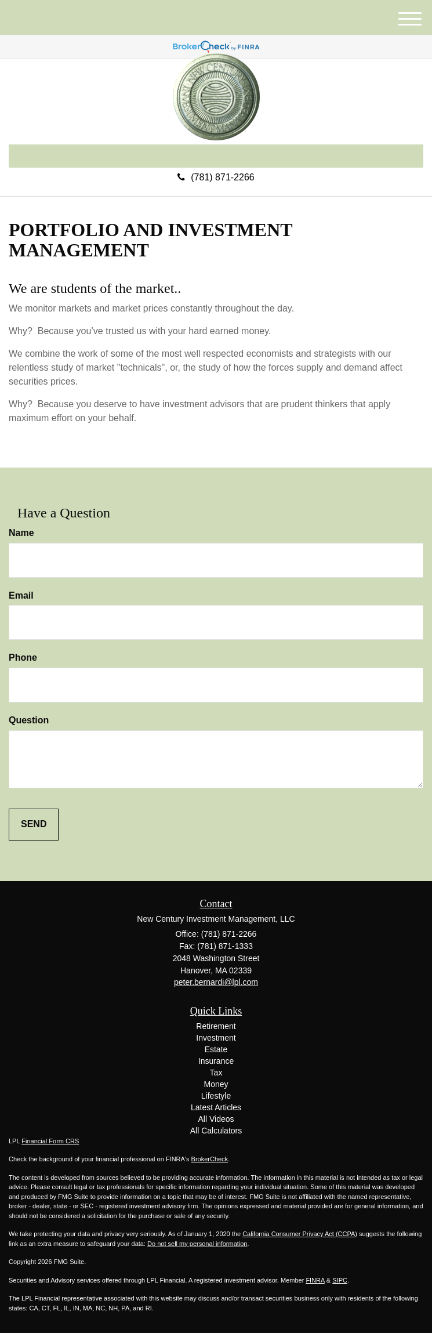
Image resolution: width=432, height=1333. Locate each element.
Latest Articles (216, 1107)
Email (21, 595)
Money (216, 1084)
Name (21, 533)
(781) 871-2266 (215, 177)
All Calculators (216, 1130)
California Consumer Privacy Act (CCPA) (299, 1233)
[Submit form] (34, 825)
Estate (216, 1049)
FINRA (315, 1280)
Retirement (215, 1026)
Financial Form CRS (50, 1141)
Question (29, 720)
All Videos (216, 1119)
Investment (215, 1037)
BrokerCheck (209, 1158)
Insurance (216, 1061)
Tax (216, 1072)
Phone (23, 657)
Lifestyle (216, 1095)
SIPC (339, 1280)
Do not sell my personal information (197, 1243)
